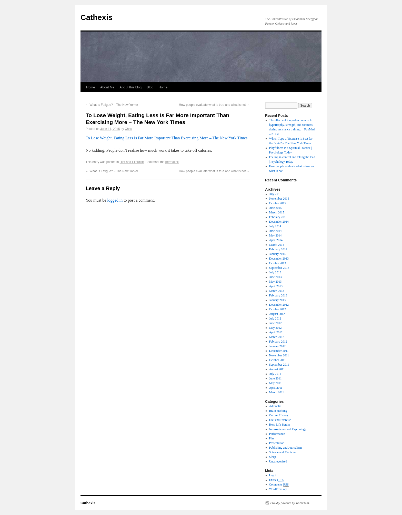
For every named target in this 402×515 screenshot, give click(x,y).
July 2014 (275, 226)
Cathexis (97, 17)
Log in (273, 475)
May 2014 (275, 235)
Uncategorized (278, 461)
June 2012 (275, 323)
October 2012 (277, 309)
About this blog (130, 87)
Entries (276, 480)
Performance (277, 434)
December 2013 (279, 258)
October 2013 (277, 263)
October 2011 (277, 360)
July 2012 (275, 318)
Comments (279, 485)
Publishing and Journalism (285, 447)
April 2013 (276, 286)
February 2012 (278, 341)
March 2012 (276, 337)
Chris (128, 129)
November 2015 (279, 198)
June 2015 (275, 208)
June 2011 (275, 378)
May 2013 (275, 281)
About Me (107, 87)
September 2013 (279, 268)
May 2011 (275, 383)
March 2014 (276, 244)
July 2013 (275, 272)
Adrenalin (275, 406)
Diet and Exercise (132, 162)
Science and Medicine (282, 452)
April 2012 (276, 332)
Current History (279, 415)
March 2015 (276, 212)
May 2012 (275, 327)
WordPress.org (278, 489)
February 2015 (278, 217)
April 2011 (276, 387)
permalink (172, 162)
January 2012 (277, 346)
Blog (150, 87)
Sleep (272, 457)
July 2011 (275, 374)
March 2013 (276, 291)
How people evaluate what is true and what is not (214, 105)
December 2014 (279, 221)
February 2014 (278, 249)
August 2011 (277, 369)
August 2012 (277, 314)
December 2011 (279, 351)
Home (90, 87)
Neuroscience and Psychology (287, 429)
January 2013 (277, 300)
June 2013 (275, 277)
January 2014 (277, 254)
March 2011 (276, 392)
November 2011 (279, 355)
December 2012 (279, 304)
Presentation (276, 443)
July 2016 (275, 194)
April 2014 (276, 240)
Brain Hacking (278, 411)
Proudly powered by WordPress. (290, 503)
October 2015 (277, 203)
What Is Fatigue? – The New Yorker (112, 105)
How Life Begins (279, 424)
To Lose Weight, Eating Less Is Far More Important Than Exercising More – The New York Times (166, 138)
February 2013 (278, 295)
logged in (115, 200)
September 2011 (279, 364)
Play (272, 438)
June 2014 (275, 231)
